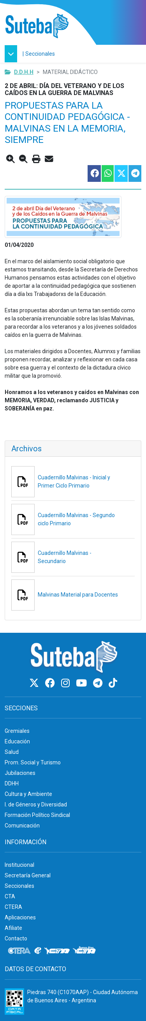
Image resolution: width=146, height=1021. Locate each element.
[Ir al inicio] (37, 26)
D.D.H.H (23, 72)
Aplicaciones (20, 917)
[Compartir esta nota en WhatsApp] (107, 173)
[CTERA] (19, 951)
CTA (10, 896)
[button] (13, 54)
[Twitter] (35, 683)
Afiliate (13, 928)
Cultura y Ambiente (28, 794)
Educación (17, 741)
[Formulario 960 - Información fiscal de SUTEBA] (14, 1001)
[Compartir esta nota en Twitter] (121, 173)
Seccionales (40, 54)
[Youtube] (82, 683)
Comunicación (22, 825)
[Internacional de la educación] (37, 951)
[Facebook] (51, 683)
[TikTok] (113, 683)
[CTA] (57, 951)
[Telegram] (99, 683)
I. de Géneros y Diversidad (36, 804)
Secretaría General (28, 875)
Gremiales (17, 731)
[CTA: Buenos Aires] (85, 951)
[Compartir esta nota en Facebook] (94, 173)
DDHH (12, 783)
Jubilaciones (20, 773)
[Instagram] (66, 683)
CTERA (13, 907)
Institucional (19, 865)
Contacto (16, 938)
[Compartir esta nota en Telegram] (134, 173)
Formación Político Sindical (37, 815)
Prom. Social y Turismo (33, 762)
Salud (12, 752)
